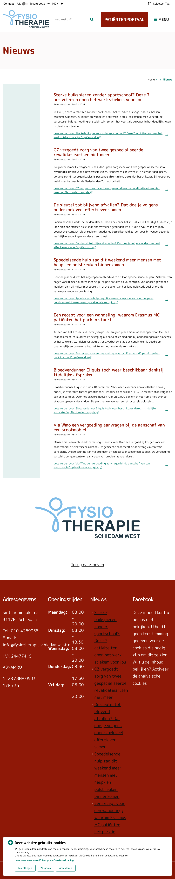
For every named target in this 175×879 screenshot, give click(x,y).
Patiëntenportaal (124, 19)
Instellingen (25, 868)
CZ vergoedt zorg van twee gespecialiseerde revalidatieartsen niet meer (111, 683)
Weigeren (46, 868)
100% (55, 3)
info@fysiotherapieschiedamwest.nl (37, 645)
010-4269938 (24, 631)
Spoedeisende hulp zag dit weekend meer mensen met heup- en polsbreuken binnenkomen (108, 775)
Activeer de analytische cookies (151, 676)
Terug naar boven (87, 564)
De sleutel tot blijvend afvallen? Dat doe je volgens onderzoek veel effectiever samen (108, 725)
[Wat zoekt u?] (70, 19)
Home (151, 79)
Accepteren (65, 868)
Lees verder (108, 135)
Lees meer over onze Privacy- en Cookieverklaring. (45, 860)
